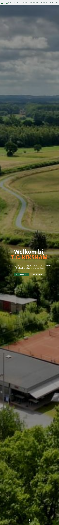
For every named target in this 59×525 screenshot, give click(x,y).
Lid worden (21, 275)
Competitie (43, 2)
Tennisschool (34, 2)
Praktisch (17, 2)
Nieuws (25, 2)
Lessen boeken (38, 275)
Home (9, 2)
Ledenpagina (53, 2)
